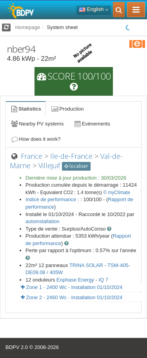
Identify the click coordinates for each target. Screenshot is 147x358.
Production (67, 109)
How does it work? (35, 139)
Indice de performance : (52, 199)
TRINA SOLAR (86, 265)
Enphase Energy (75, 280)
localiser (76, 166)
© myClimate (116, 192)
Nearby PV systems (37, 124)
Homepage (27, 27)
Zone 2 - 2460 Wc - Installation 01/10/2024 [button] (71, 297)
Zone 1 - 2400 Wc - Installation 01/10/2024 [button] (71, 287)
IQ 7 (103, 280)
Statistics (25, 109)
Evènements (91, 124)
